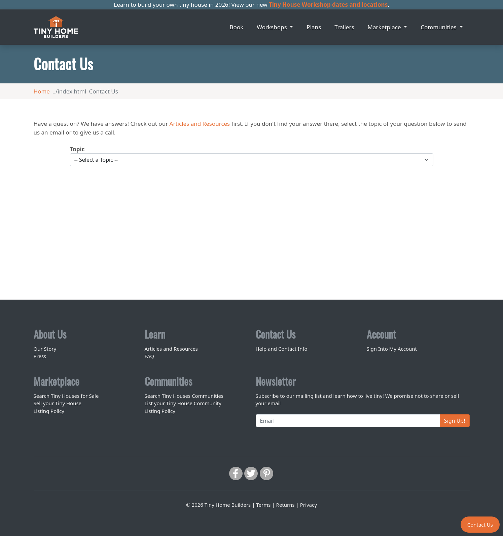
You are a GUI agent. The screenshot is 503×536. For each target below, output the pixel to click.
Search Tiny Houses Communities (184, 395)
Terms (263, 504)
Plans (314, 27)
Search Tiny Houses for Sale (66, 395)
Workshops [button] (272, 27)
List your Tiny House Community (183, 403)
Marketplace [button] (385, 27)
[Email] (348, 420)
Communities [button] (439, 27)
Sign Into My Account (392, 348)
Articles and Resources (200, 123)
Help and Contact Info (282, 348)
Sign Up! (454, 420)
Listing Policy (49, 411)
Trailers (344, 27)
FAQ (149, 356)
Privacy (308, 504)
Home (42, 91)
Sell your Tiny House (58, 403)
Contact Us (480, 524)
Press (40, 356)
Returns (285, 504)
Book (237, 27)
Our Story (45, 348)
